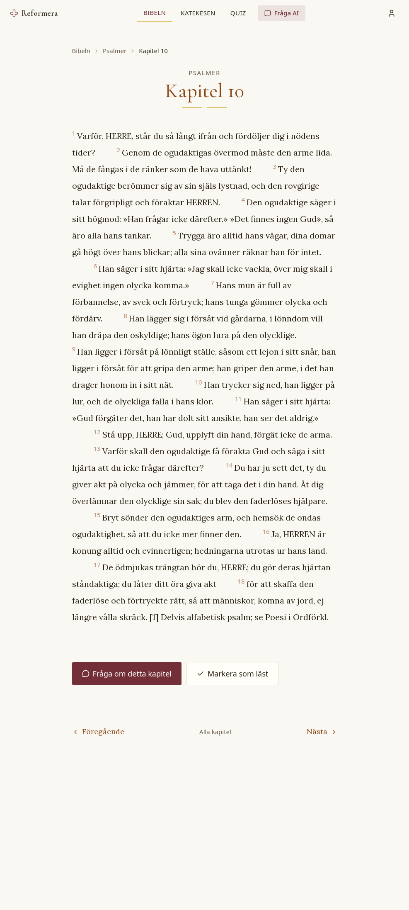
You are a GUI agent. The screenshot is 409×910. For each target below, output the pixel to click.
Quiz (238, 13)
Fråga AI (281, 13)
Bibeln (154, 12)
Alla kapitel (215, 732)
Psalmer (114, 50)
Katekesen (198, 13)
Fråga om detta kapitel (127, 674)
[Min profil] (391, 13)
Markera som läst (232, 674)
